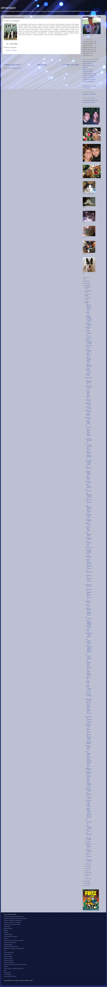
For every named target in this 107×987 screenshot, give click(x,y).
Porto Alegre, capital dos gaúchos (88, 754)
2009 (86, 881)
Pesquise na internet (88, 71)
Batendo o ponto (88, 374)
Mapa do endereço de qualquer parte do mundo (89, 612)
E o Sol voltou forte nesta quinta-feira (88, 394)
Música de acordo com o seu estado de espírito (88, 728)
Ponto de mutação (88, 482)
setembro (88, 298)
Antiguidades (7, 926)
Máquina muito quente (88, 422)
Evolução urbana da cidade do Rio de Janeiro (89, 318)
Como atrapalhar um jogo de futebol (89, 828)
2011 (86, 283)
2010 (86, 285)
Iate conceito (88, 490)
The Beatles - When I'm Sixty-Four (89, 635)
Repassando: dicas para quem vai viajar (88, 353)
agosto (87, 301)
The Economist (7, 974)
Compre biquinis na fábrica (10, 936)
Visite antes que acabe (88, 347)
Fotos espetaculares (9, 952)
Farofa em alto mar (88, 556)
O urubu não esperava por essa (89, 561)
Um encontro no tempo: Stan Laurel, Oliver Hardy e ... (88, 431)
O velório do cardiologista (89, 440)
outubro (88, 294)
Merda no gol (88, 678)
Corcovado (88, 338)
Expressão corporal (88, 790)
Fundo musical (86, 88)
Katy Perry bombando (89, 586)
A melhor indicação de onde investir (13, 920)
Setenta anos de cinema (89, 102)
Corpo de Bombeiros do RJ (89, 61)
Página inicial (41, 65)
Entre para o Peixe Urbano (89, 94)
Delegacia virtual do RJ (88, 65)
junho (87, 866)
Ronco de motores (88, 418)
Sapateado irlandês (88, 743)
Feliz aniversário (89, 572)
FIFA (5, 950)
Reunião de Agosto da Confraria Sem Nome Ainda (89, 776)
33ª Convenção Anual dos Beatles (88, 446)
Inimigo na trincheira (89, 850)
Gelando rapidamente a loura (89, 747)
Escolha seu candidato (89, 860)
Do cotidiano (88, 618)
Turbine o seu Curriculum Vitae (88, 688)
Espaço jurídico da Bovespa (11, 946)
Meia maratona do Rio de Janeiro (89, 495)
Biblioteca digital (8, 928)
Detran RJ (85, 67)
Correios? (6, 938)
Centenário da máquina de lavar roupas (88, 737)
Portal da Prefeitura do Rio (89, 73)
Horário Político (88, 523)
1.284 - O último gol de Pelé (89, 365)
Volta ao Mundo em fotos (10, 976)
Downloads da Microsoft (10, 942)
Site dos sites (7, 972)
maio (87, 868)
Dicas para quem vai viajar (89, 86)
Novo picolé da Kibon (89, 700)
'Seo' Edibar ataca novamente (89, 816)
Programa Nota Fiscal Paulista (88, 810)
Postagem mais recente (12, 65)
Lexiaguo (88, 841)
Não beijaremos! (88, 468)
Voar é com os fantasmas (89, 501)
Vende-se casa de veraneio (88, 784)
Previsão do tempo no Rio (89, 79)
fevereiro (88, 875)
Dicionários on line (87, 69)
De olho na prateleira (89, 538)
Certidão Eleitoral (8, 934)
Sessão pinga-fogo (88, 682)
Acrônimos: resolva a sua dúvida (12, 922)
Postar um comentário (11, 50)
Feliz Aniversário (89, 834)
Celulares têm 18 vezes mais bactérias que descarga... (89, 709)
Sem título (88, 692)
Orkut (5, 970)
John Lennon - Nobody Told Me (88, 641)
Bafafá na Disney (88, 602)
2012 (86, 281)
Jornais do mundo (8, 958)
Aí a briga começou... (89, 696)
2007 (86, 885)
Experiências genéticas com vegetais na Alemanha (89, 594)
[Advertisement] (41, 58)
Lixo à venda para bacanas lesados (88, 672)
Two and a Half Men (88, 520)
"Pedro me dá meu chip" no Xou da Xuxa (88, 307)
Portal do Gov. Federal (88, 77)
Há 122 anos (87, 313)
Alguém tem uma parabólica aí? (89, 845)
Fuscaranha (89, 547)
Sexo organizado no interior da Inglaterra (89, 664)
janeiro (88, 878)
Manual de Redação (9, 962)
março (87, 872)
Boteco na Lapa (88, 327)
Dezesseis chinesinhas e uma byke (89, 552)
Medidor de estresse (88, 769)
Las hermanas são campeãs (88, 656)
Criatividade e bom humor (89, 516)
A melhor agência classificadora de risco (14, 916)
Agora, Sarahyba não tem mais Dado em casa (89, 509)
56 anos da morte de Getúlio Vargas (88, 462)
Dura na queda (88, 605)
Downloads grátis (8, 944)
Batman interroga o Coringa (89, 342)
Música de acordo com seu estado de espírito (15, 964)
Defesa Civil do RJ (87, 63)
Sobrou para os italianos (88, 486)
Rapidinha (88, 702)
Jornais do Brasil (8, 956)
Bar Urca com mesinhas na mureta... (89, 333)
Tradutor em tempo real (89, 81)
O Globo (6, 966)
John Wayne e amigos (88, 534)
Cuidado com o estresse (88, 370)
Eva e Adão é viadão (88, 838)
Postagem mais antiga (71, 65)
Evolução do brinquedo (88, 855)
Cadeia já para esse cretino (88, 528)
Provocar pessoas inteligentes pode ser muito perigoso (89, 624)
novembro (88, 291)
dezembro (88, 287)
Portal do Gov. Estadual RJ (89, 75)
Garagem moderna (88, 324)
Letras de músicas (8, 960)
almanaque (8, 7)
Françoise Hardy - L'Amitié (88, 473)
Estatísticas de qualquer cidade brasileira (14, 948)
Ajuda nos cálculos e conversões (12, 924)
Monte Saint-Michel (88, 478)
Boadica (6, 930)
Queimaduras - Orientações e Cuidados (89, 719)
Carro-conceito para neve (88, 543)
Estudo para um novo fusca (89, 387)
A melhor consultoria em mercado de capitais (15, 918)
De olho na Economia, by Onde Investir (13, 940)
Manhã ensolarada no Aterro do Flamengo (89, 455)
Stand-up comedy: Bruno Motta (88, 360)
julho (87, 864)
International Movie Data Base (90, 100)
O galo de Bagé (88, 414)
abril (87, 870)
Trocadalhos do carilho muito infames (88, 803)
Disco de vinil (88, 630)
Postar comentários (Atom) (15, 68)
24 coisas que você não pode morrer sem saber (89, 763)
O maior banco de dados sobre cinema (13, 968)
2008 (86, 883)
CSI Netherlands (89, 822)
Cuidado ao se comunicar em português (89, 579)
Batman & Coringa (88, 400)
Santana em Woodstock (89, 382)
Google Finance (8, 954)
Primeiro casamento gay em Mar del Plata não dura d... (89, 649)
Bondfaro (6, 932)
